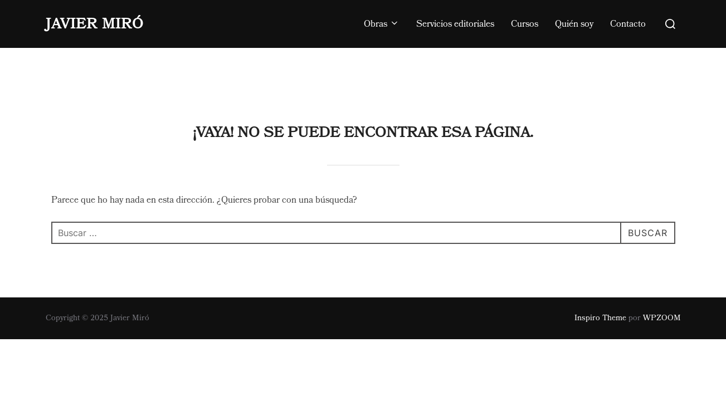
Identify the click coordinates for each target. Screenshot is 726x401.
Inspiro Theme (600, 270)
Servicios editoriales (455, 24)
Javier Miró (95, 24)
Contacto (628, 24)
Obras (381, 24)
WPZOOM (662, 270)
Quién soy (574, 24)
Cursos (524, 24)
